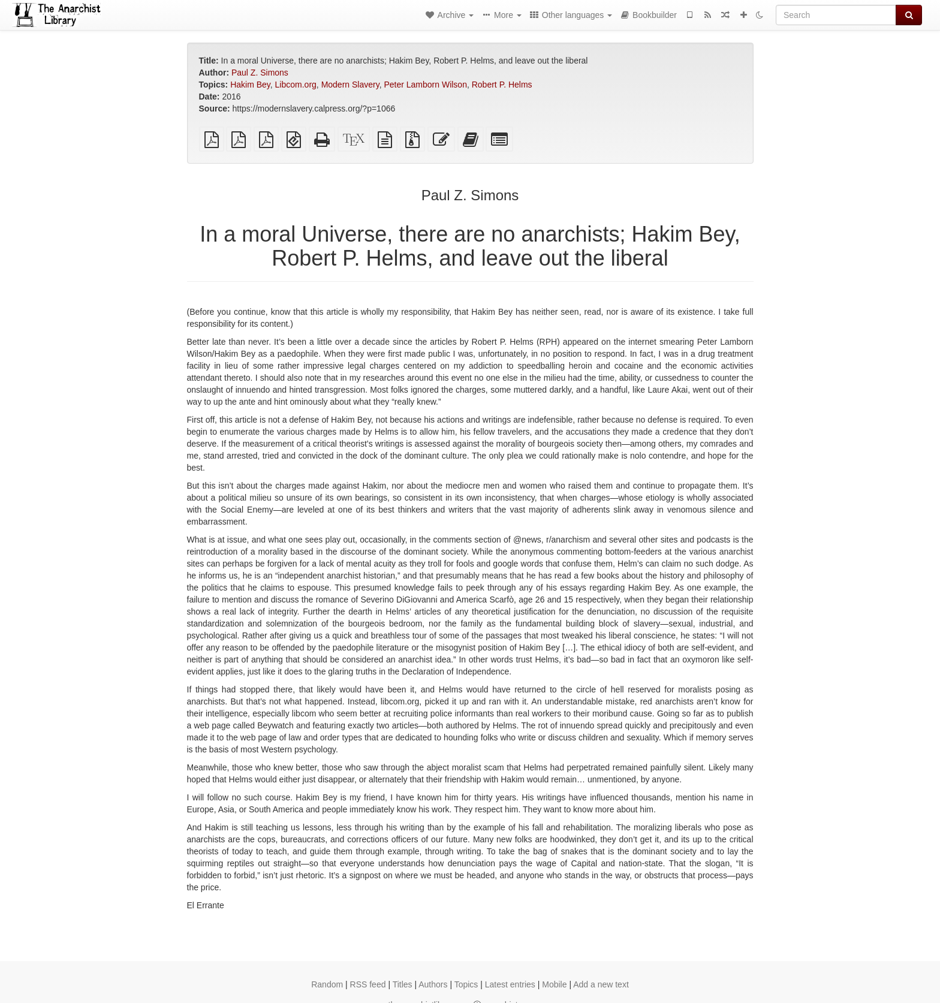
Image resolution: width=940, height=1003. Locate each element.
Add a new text (601, 984)
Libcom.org (296, 84)
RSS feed (368, 984)
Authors (432, 984)
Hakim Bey (250, 84)
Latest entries (510, 984)
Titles (402, 984)
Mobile (554, 984)
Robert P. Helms (502, 84)
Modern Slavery (350, 84)
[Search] (836, 15)
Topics (466, 984)
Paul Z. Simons (259, 72)
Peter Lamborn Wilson (425, 84)
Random (327, 984)
